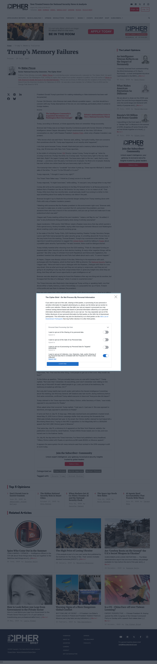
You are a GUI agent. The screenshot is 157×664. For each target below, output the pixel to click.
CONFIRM (63, 364)
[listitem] (78, 327)
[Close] (116, 297)
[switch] (106, 332)
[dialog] (78, 332)
